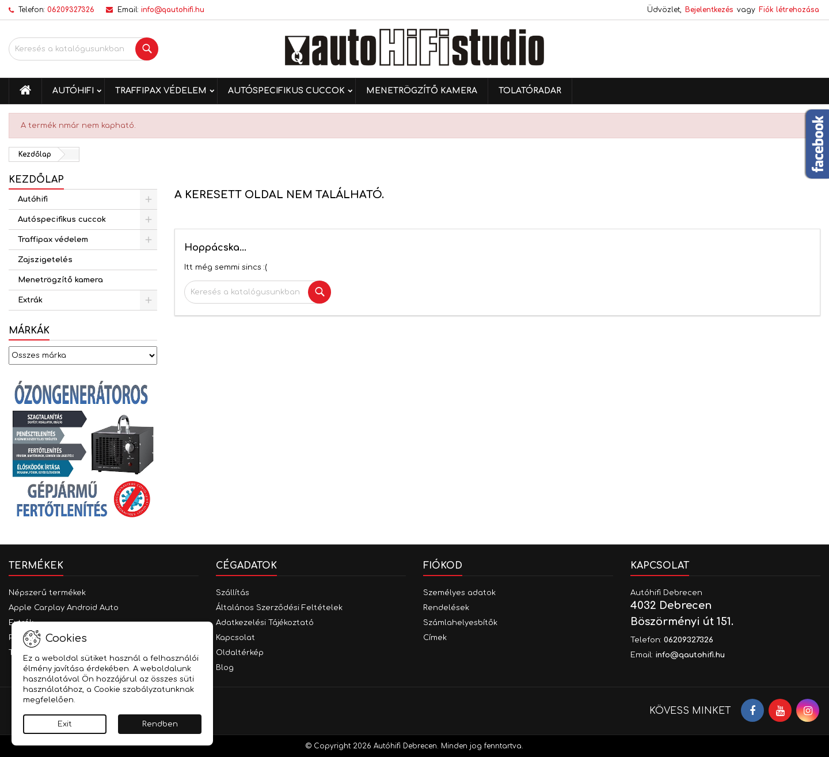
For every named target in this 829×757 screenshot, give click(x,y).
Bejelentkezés (709, 10)
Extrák (30, 300)
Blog (225, 668)
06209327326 (70, 10)
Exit (65, 724)
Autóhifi (73, 90)
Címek (435, 638)
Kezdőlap (36, 180)
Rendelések (446, 608)
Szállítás (232, 593)
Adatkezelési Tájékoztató (265, 623)
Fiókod (442, 566)
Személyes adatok (459, 593)
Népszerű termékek (47, 593)
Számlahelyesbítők (460, 623)
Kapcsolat (235, 638)
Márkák (29, 330)
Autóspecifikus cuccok (286, 90)
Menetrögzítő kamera (421, 90)
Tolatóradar (530, 90)
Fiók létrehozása (789, 10)
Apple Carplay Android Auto (64, 608)
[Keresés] (83, 48)
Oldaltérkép (240, 653)
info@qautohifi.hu (172, 10)
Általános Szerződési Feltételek (279, 608)
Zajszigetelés (45, 260)
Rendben (160, 724)
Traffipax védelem (161, 90)
